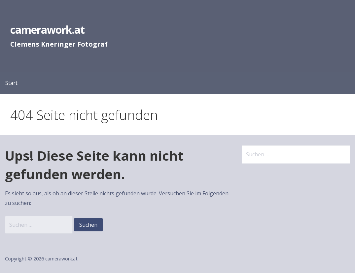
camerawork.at (47, 29)
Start (11, 83)
